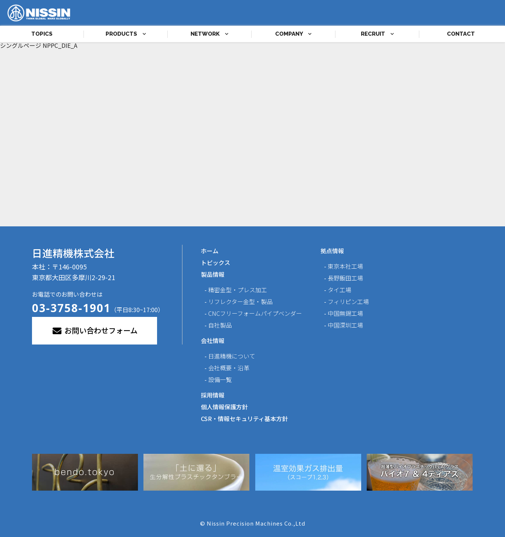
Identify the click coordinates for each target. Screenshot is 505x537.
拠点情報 (332, 250)
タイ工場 (339, 289)
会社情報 (212, 340)
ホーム (209, 250)
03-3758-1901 (71, 307)
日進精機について (231, 355)
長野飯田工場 (345, 277)
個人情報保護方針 (224, 406)
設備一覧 (220, 379)
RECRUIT (377, 34)
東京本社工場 (345, 266)
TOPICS (42, 34)
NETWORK (209, 34)
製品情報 (212, 274)
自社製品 (220, 325)
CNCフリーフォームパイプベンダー (255, 313)
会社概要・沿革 (228, 367)
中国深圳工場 (345, 325)
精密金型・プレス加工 (237, 289)
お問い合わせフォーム (94, 330)
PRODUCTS (126, 34)
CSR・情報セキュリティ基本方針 (244, 418)
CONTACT (461, 34)
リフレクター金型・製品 (240, 301)
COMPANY (293, 34)
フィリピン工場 (348, 301)
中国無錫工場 (345, 313)
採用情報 (212, 395)
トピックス (215, 262)
